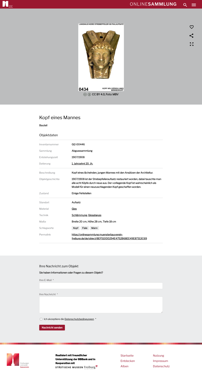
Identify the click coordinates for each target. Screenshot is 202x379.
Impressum (160, 361)
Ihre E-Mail (45, 280)
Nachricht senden (52, 327)
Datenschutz (161, 366)
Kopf (75, 228)
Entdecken (128, 361)
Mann (94, 228)
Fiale (84, 228)
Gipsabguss (94, 215)
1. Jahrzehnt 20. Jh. (82, 163)
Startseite (127, 355)
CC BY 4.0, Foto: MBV (101, 94)
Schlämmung (79, 215)
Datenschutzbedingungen (79, 318)
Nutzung (158, 355)
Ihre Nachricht (47, 294)
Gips (74, 208)
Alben (124, 366)
